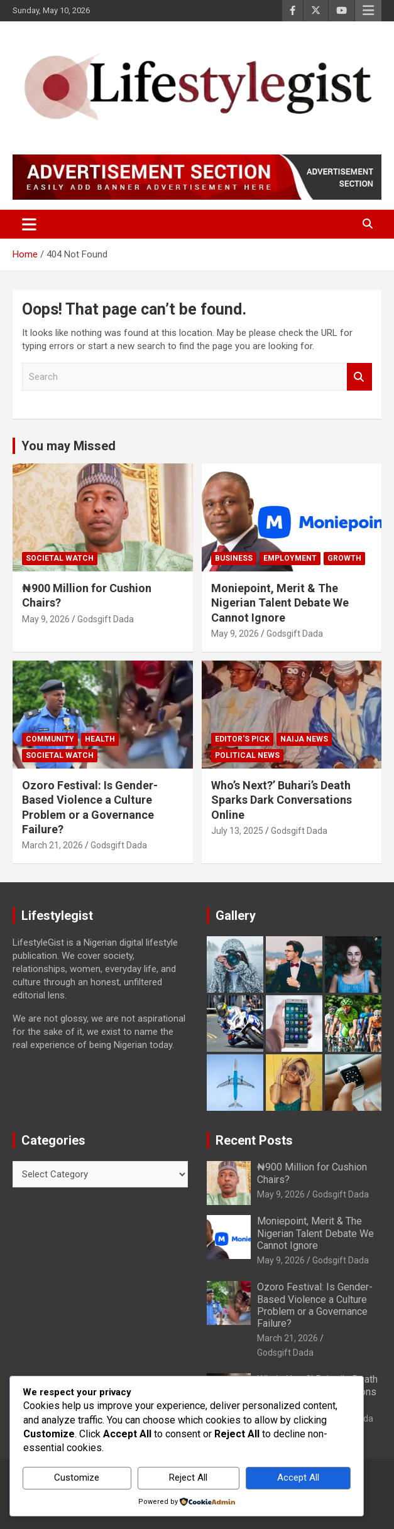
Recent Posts (254, 1140)
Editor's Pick (242, 739)
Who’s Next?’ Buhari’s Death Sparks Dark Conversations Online (281, 800)
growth (344, 558)
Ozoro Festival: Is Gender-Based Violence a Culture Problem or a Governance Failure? (315, 1305)
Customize (76, 1477)
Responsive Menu (368, 10)
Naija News (304, 739)
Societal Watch (60, 558)
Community (50, 739)
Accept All (298, 1477)
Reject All (188, 1477)
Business (234, 558)
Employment (290, 558)
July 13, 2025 (237, 831)
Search (359, 377)
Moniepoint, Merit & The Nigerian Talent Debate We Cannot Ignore (280, 602)
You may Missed (68, 445)
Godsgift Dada (105, 619)
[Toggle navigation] (29, 224)
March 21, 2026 (52, 845)
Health (100, 739)
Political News (247, 755)
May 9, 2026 (46, 619)
